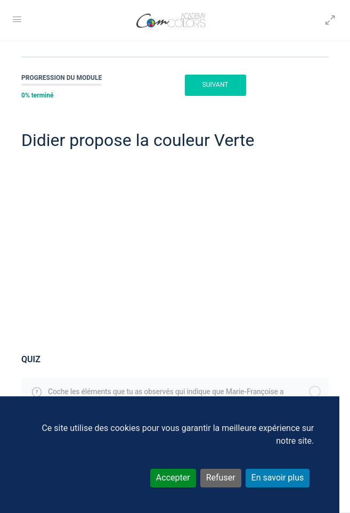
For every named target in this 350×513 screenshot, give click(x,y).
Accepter (173, 478)
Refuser (220, 478)
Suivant (215, 84)
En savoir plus (277, 478)
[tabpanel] (175, 252)
